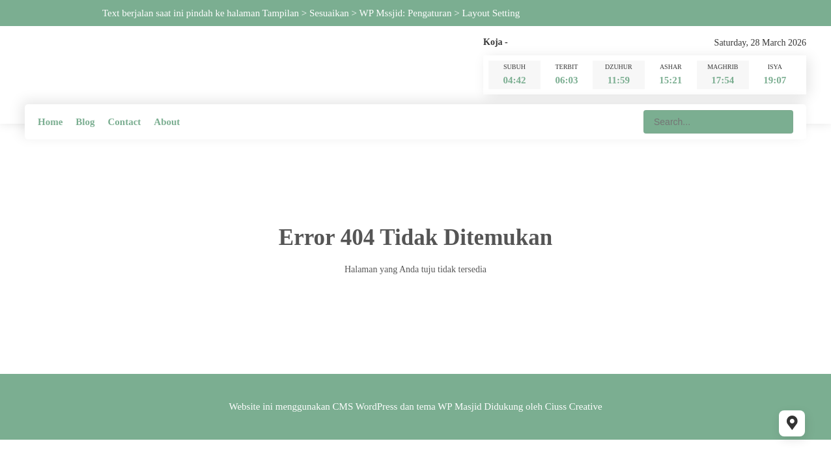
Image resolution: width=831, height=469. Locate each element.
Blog (85, 122)
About (167, 122)
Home (50, 122)
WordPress (377, 406)
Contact (124, 122)
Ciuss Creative (573, 406)
